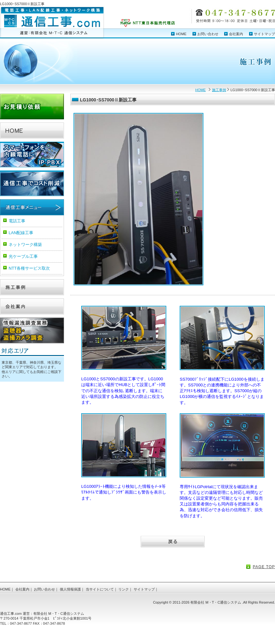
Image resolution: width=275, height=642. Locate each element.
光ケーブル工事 (23, 256)
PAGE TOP (264, 567)
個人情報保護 (70, 589)
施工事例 (219, 90)
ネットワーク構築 (25, 244)
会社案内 (236, 34)
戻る (173, 542)
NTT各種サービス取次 (29, 268)
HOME (181, 34)
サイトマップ (264, 34)
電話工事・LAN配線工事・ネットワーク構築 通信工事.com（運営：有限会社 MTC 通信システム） (52, 22)
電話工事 (17, 220)
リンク (123, 589)
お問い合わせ (207, 34)
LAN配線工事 (21, 232)
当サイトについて (100, 589)
